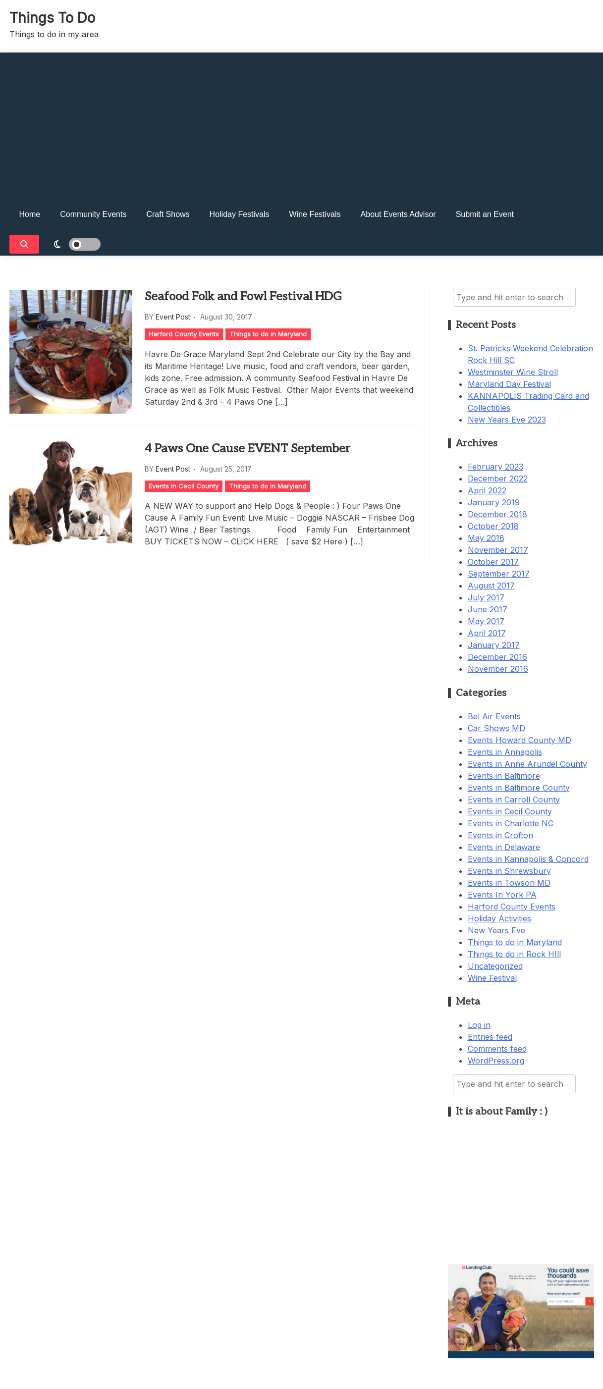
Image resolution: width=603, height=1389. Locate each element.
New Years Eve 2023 (507, 420)
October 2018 (493, 526)
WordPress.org (496, 1061)
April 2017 (487, 633)
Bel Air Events (494, 716)
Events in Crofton (500, 835)
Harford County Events (184, 334)
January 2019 (494, 502)
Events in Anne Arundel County (527, 764)
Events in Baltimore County (519, 788)
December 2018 (497, 514)
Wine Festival (492, 978)
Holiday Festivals (240, 214)
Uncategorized (495, 966)
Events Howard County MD (519, 740)
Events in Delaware (504, 847)
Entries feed (490, 1037)
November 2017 (498, 550)
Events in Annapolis (505, 752)
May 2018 (486, 538)
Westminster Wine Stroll (513, 372)
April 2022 (487, 490)
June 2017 (487, 609)
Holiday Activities (499, 918)
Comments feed (497, 1049)
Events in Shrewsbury (509, 871)
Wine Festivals (315, 214)
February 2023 (495, 467)
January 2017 (494, 645)
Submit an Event (485, 214)
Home (30, 214)
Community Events (93, 214)
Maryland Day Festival (509, 384)
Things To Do (52, 17)
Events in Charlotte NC (510, 823)
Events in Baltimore (504, 776)
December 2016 (497, 657)
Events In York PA (502, 895)
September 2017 (499, 574)
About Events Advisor (398, 214)
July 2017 (486, 597)
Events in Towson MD (509, 883)
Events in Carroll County (514, 799)
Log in (479, 1025)
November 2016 (498, 669)
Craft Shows (167, 214)
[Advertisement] (301, 122)
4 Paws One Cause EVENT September (247, 448)
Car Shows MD (496, 728)
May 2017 (486, 621)
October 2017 (493, 562)
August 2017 (491, 585)
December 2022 (498, 478)
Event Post (173, 317)
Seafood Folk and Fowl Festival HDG (243, 296)
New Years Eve (496, 930)
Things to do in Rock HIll (514, 954)
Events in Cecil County (184, 486)
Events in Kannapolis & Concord (528, 859)
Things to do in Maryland (268, 334)
